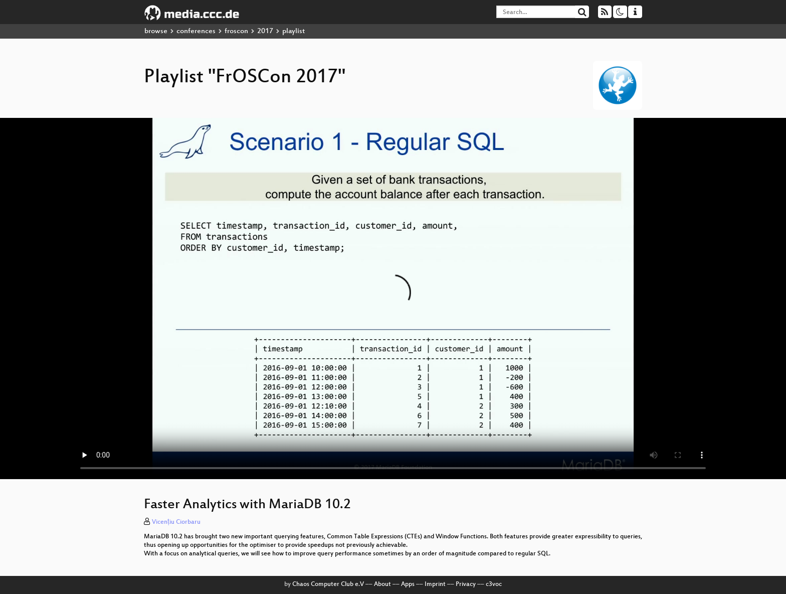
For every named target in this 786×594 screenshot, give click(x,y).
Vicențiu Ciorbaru (176, 522)
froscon (236, 31)
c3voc (494, 584)
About (382, 584)
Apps (408, 584)
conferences (196, 31)
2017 (265, 31)
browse (155, 31)
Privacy (466, 584)
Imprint (435, 584)
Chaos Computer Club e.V (328, 584)
